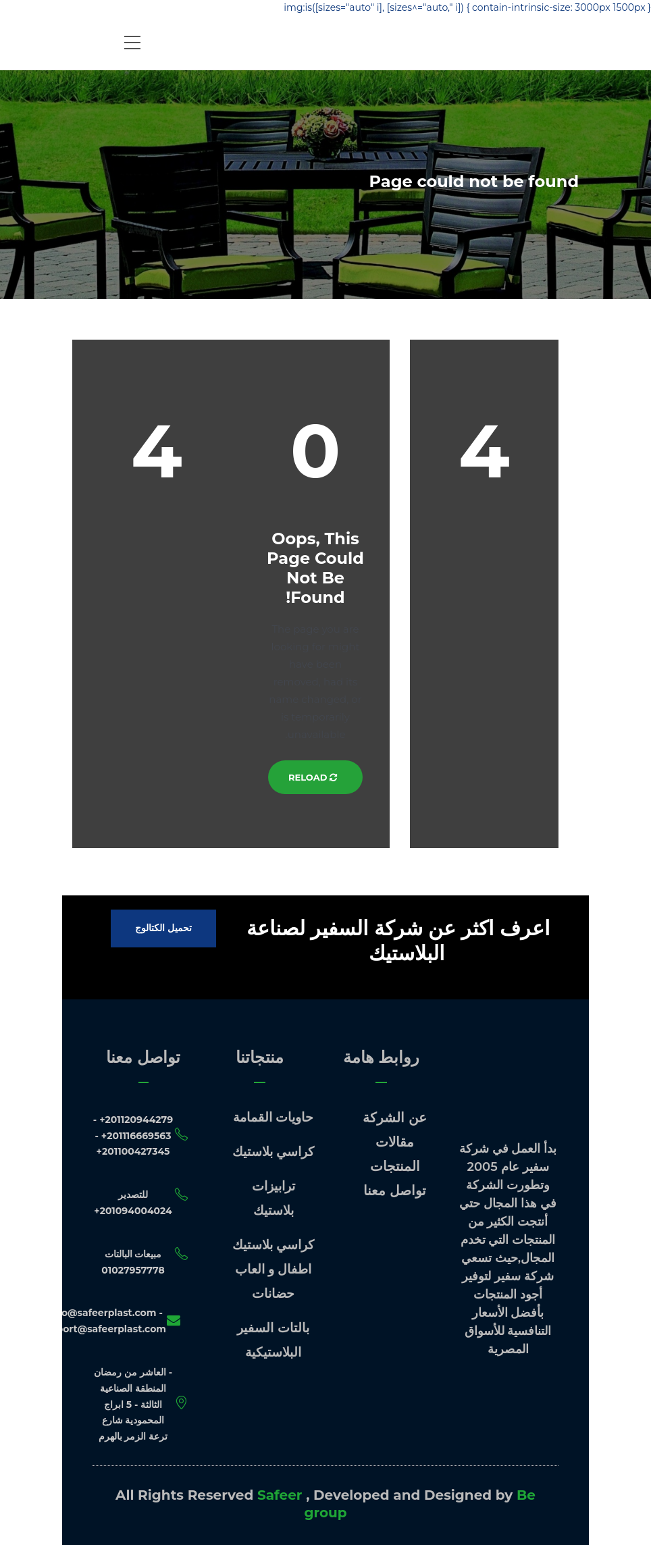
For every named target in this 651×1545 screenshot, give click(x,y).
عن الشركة (395, 1117)
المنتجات (395, 1166)
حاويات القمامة (273, 1117)
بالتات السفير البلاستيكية (273, 1340)
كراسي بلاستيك (273, 1151)
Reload (315, 777)
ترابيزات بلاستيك (273, 1198)
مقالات (394, 1142)
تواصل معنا (394, 1190)
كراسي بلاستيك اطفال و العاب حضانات (273, 1269)
